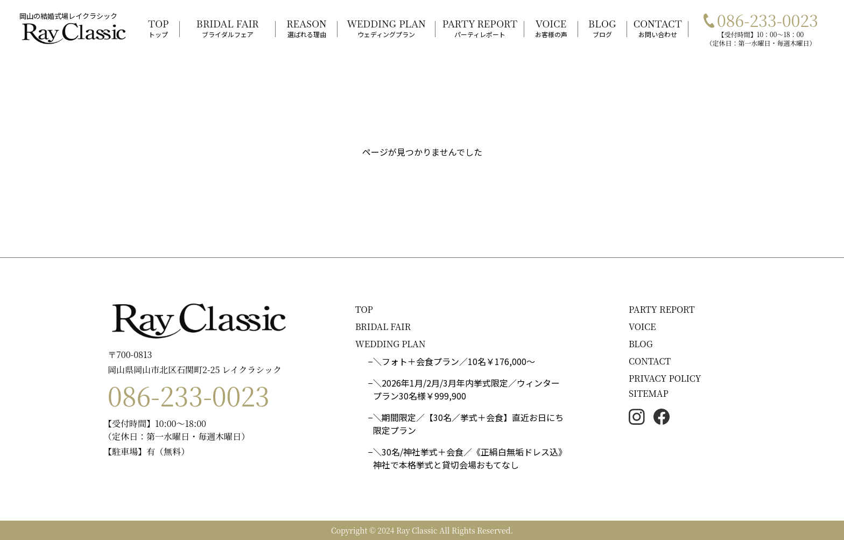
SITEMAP (649, 393)
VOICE (642, 326)
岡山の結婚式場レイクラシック (68, 16)
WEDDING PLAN (390, 344)
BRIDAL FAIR (383, 326)
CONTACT (650, 361)
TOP (364, 309)
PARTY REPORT (662, 309)
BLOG (641, 344)
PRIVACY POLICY (665, 378)
